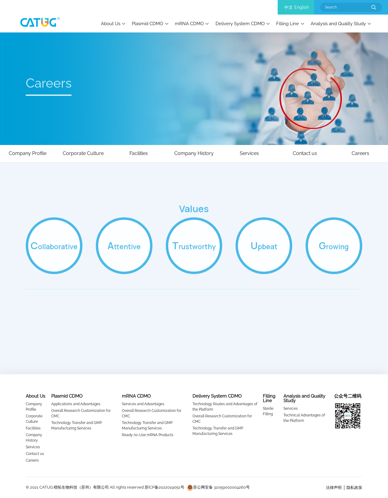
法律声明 (334, 487)
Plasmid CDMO (147, 23)
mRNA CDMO (189, 23)
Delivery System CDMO (240, 23)
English (301, 7)
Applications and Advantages (75, 404)
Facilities (33, 428)
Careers (32, 460)
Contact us (35, 454)
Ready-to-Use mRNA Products (147, 435)
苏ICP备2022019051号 (164, 487)
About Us (110, 23)
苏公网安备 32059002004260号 (218, 487)
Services (33, 447)
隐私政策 (354, 487)
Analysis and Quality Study (338, 23)
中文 (288, 7)
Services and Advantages (143, 404)
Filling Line (287, 23)
